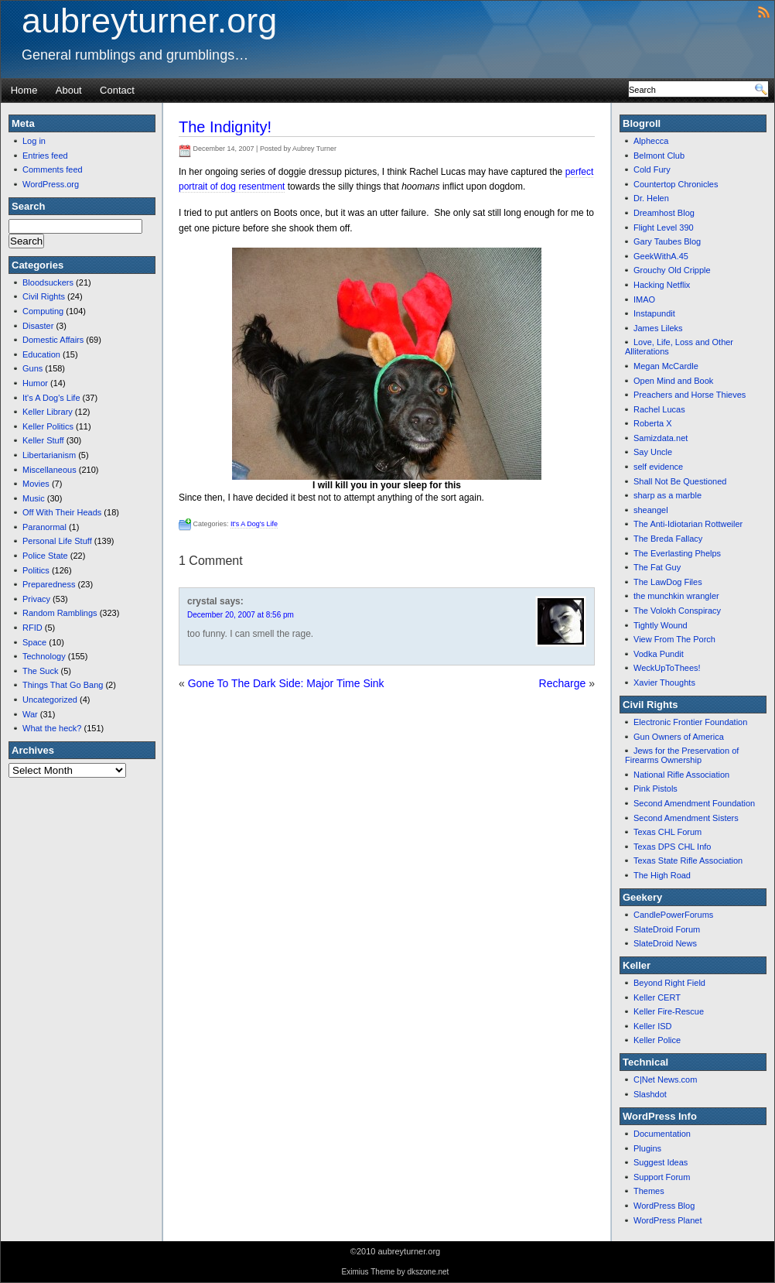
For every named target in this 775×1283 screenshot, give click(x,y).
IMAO (644, 299)
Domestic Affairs (53, 339)
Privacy (36, 599)
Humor (35, 383)
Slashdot (650, 1094)
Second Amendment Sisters (686, 818)
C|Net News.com (665, 1079)
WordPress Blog (664, 1205)
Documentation (662, 1133)
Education (41, 354)
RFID (32, 627)
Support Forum (661, 1177)
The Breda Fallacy (667, 538)
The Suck (40, 671)
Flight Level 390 (663, 227)
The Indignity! (225, 126)
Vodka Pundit (658, 654)
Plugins (647, 1148)
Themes (648, 1191)
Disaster (37, 325)
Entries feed (45, 155)
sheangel (650, 510)
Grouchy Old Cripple (672, 270)
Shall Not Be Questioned (679, 481)
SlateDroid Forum (666, 929)
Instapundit (654, 313)
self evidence (658, 466)
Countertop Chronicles (675, 184)
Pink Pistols (655, 788)
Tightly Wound (660, 625)
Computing (42, 311)
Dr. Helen (651, 198)
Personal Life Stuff (57, 541)
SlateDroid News (665, 943)
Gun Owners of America (678, 736)
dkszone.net (428, 1272)
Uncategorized (49, 699)
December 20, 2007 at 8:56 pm (240, 615)
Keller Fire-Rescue (668, 1011)
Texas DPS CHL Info (672, 846)
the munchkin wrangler (676, 595)
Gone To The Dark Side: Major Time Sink (286, 683)
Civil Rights (43, 296)
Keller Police (657, 1040)
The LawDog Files (667, 582)
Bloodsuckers (47, 282)
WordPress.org (50, 184)
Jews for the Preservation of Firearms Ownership (682, 755)
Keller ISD (652, 1026)
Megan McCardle (665, 366)
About (69, 90)
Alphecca (650, 140)
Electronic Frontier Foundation (690, 722)
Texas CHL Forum (667, 832)
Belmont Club (659, 155)
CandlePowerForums (673, 914)
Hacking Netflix (661, 284)
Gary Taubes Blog (667, 241)
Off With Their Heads (61, 512)
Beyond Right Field (669, 982)
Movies (36, 483)
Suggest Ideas (660, 1162)
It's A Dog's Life (51, 397)
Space (34, 642)
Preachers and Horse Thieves (689, 394)
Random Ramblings (59, 613)
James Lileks (658, 328)
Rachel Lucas (659, 409)
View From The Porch (674, 639)
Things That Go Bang (62, 684)
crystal (202, 601)
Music (33, 498)
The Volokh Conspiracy (677, 610)
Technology (44, 656)
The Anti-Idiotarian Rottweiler (688, 524)
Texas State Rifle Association (688, 860)
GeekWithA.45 (660, 256)
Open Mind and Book (673, 380)
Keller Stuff (43, 440)
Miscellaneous (49, 469)
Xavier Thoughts (664, 682)
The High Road (662, 875)
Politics (36, 570)
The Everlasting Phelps (677, 553)
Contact (117, 90)
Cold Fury (652, 169)
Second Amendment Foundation (694, 803)
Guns (32, 368)
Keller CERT (657, 997)
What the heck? (51, 728)
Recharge (562, 683)
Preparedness (49, 584)
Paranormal (44, 527)
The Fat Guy (657, 567)
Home (24, 90)
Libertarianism (49, 455)
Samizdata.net (660, 438)
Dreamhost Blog (664, 212)
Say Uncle (652, 452)
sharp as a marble (667, 495)
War (30, 714)
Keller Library (47, 411)
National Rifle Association (681, 774)
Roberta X (652, 423)
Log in (34, 140)
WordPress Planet (667, 1220)
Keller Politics (47, 426)
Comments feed (52, 169)
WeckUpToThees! (667, 667)
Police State (45, 555)
